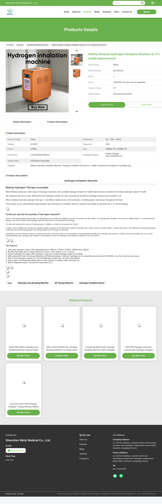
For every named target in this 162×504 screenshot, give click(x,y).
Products (20, 45)
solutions (107, 12)
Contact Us (84, 459)
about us (76, 12)
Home (66, 12)
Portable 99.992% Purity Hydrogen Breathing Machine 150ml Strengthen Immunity (100, 348)
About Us (83, 440)
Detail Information (22, 122)
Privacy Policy (11, 494)
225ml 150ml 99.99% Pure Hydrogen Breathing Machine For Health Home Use (61, 348)
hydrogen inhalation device (91, 283)
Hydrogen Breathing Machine (37, 45)
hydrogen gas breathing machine (33, 283)
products (87, 12)
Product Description (57, 122)
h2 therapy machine (64, 283)
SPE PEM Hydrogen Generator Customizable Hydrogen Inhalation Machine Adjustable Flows (138, 348)
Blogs (81, 449)
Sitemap (20, 494)
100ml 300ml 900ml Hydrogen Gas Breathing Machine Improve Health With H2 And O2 (23, 348)
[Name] (142, 3)
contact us (127, 12)
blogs (97, 12)
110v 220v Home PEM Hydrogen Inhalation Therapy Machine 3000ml (23, 405)
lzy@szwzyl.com (16, 450)
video (116, 12)
